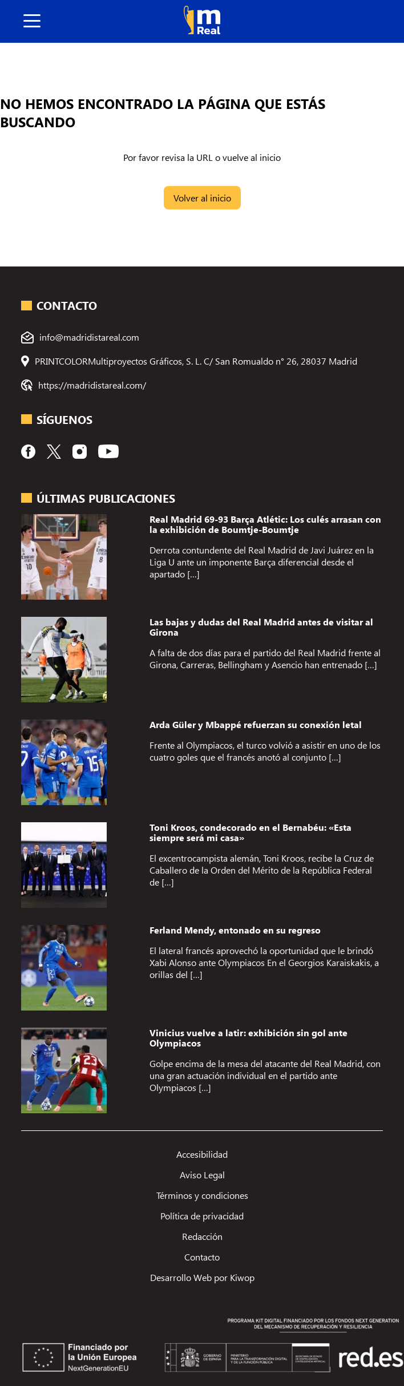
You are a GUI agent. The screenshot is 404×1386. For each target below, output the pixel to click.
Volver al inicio (202, 198)
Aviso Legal (202, 1175)
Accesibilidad (202, 1154)
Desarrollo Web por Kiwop (202, 1277)
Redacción (202, 1236)
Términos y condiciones (202, 1195)
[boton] (32, 21)
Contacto (202, 1257)
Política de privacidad (202, 1216)
